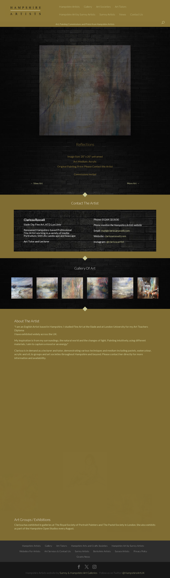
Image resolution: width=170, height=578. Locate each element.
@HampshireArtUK (133, 572)
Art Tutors (120, 6)
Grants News (83, 556)
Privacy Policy (140, 551)
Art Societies (103, 6)
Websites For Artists (29, 551)
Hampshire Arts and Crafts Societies (89, 545)
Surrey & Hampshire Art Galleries (78, 572)
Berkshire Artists (102, 551)
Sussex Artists (122, 551)
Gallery (88, 6)
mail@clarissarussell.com (115, 230)
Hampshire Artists (69, 6)
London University (114, 326)
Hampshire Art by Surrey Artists (77, 14)
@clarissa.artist (115, 241)
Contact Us (136, 14)
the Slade (91, 326)
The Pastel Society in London (119, 524)
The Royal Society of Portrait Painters (76, 524)
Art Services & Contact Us (57, 551)
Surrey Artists (107, 14)
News (122, 14)
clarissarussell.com (115, 236)
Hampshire (81, 354)
